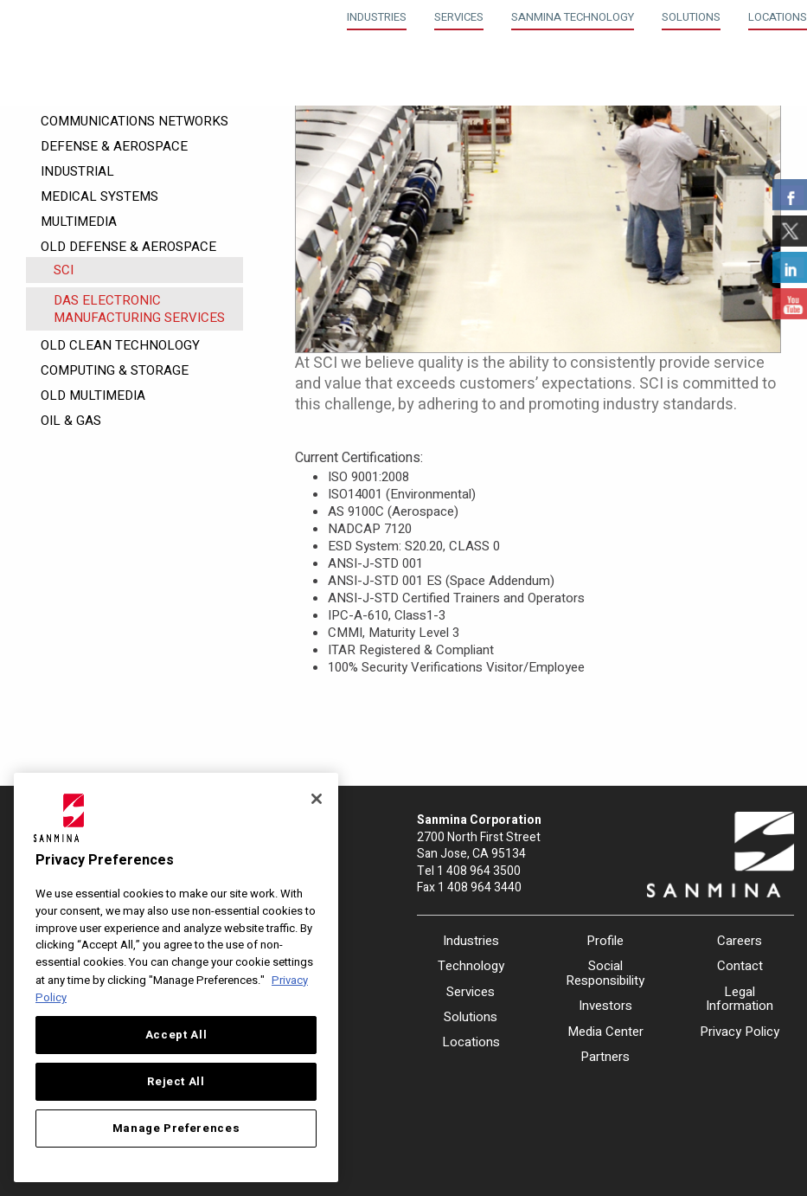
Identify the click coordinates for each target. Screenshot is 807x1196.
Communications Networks (134, 121)
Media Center (605, 1031)
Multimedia (79, 221)
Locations (777, 17)
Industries (377, 17)
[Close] (317, 799)
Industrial (77, 171)
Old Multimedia (93, 395)
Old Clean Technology (120, 345)
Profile (605, 940)
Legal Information (739, 999)
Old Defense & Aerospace (128, 246)
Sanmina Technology (572, 17)
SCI (64, 270)
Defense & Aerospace (114, 146)
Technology (471, 965)
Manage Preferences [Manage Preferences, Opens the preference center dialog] (176, 1128)
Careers (739, 940)
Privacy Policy (739, 1031)
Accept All (176, 1035)
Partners (605, 1056)
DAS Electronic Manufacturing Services (139, 309)
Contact (740, 965)
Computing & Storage (115, 370)
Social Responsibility (605, 973)
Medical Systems (99, 196)
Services (459, 17)
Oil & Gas (71, 420)
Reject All (176, 1081)
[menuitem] (376, 15)
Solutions (691, 17)
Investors (605, 1005)
